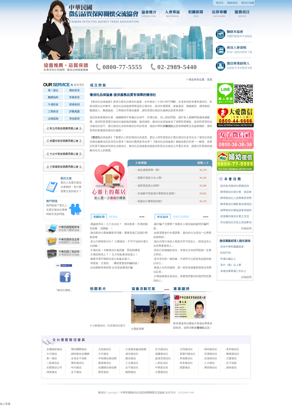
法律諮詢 (53, 118)
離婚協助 (53, 98)
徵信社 (220, 2)
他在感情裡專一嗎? (148, 169)
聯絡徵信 (232, 2)
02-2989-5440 (177, 66)
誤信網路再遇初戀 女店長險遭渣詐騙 (111, 267)
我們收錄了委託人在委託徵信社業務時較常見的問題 (56, 210)
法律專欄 (219, 13)
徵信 (95, 126)
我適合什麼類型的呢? (150, 201)
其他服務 (74, 118)
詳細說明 (246, 228)
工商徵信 (53, 111)
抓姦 (175, 106)
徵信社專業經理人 (234, 66)
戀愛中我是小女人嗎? (150, 177)
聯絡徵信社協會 (234, 34)
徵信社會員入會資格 (234, 50)
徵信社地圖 (247, 2)
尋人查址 (53, 91)
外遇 (149, 117)
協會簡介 (149, 13)
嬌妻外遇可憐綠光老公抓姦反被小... (110, 258)
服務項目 (243, 13)
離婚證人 (95, 110)
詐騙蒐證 (74, 111)
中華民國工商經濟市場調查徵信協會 (63, 228)
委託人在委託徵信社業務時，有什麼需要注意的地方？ (71, 187)
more (166, 289)
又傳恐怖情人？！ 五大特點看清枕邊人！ (114, 254)
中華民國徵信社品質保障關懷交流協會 (63, 241)
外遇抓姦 (53, 105)
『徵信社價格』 (64, 290)
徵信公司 (173, 146)
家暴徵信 (74, 98)
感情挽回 (74, 105)
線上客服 (5, 403)
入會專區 (172, 13)
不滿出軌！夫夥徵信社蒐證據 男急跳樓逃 (115, 250)
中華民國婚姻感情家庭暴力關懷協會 (63, 254)
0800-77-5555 (122, 66)
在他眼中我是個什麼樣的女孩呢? (156, 193)
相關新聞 (196, 13)
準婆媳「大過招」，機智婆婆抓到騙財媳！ (115, 263)
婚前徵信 (74, 91)
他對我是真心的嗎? (148, 185)
